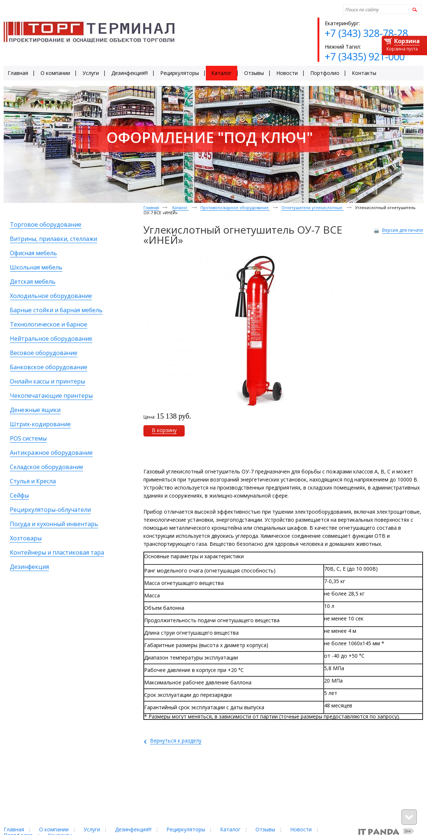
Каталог (180, 207)
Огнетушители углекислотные (312, 207)
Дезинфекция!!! (133, 829)
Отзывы (265, 829)
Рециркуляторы (185, 829)
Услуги (92, 829)
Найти (414, 9)
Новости (301, 829)
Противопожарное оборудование (235, 207)
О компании (54, 829)
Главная (151, 207)
